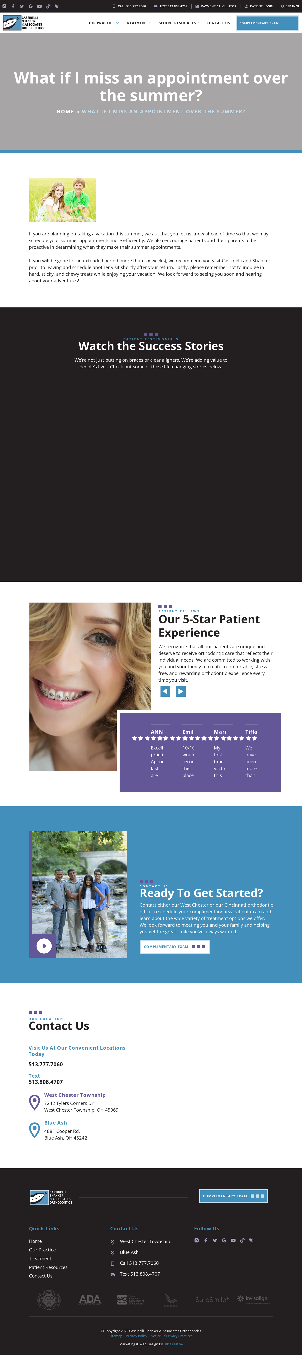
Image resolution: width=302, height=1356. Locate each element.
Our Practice (104, 22)
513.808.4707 (49, 1081)
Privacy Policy (137, 1337)
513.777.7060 (49, 1064)
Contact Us (218, 23)
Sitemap (115, 1337)
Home (65, 111)
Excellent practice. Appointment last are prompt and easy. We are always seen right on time (157, 761)
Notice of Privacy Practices (172, 1337)
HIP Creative (173, 1345)
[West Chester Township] (34, 1103)
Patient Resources (180, 22)
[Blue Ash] (34, 1131)
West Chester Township (74, 1095)
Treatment (139, 22)
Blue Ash (55, 1123)
